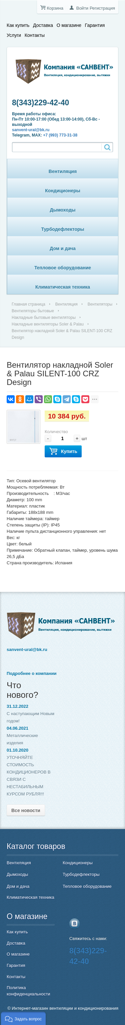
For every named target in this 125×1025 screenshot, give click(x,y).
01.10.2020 (17, 750)
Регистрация (102, 8)
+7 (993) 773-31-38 (60, 135)
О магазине (69, 25)
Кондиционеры (62, 190)
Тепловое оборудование (62, 267)
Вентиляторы (100, 304)
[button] (23, 1018)
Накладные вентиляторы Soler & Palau (48, 324)
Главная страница (28, 304)
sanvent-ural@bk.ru (30, 130)
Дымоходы (63, 210)
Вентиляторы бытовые (33, 311)
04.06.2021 (17, 728)
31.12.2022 (17, 706)
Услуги (14, 35)
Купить (63, 451)
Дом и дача (63, 248)
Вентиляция (63, 171)
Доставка (43, 25)
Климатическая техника (62, 287)
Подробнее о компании (31, 673)
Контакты (35, 35)
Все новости (25, 810)
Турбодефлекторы (62, 229)
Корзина (55, 8)
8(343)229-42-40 (40, 102)
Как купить (18, 25)
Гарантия (95, 25)
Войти (82, 8)
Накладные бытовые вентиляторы (44, 317)
